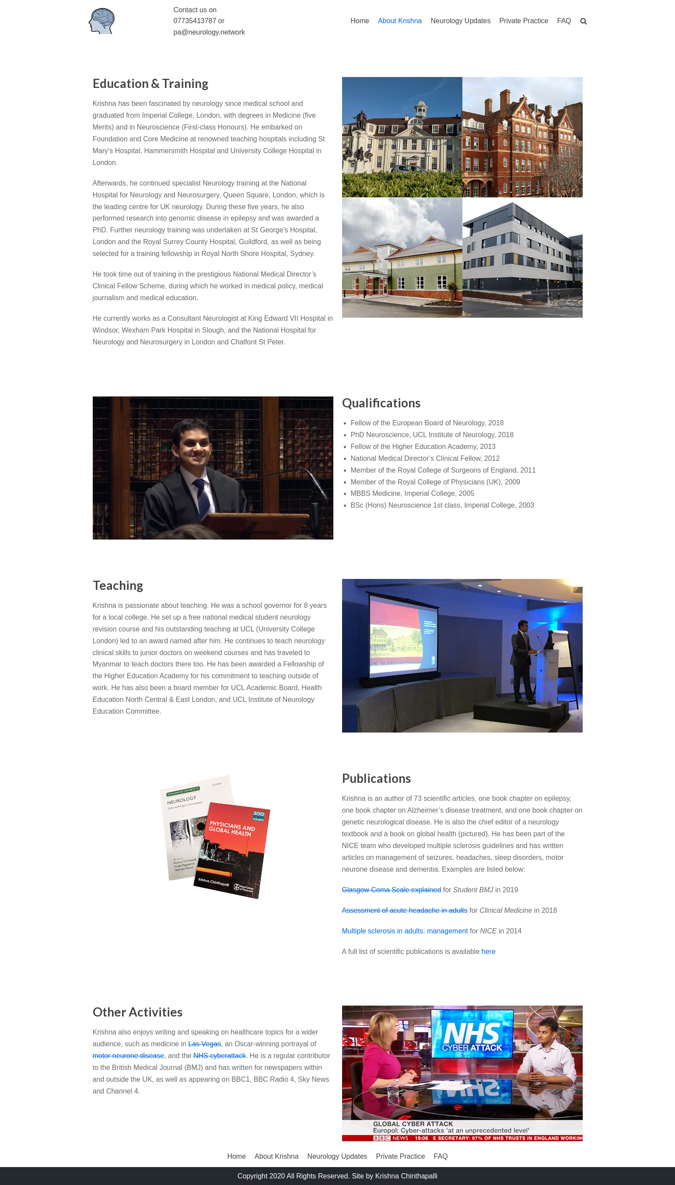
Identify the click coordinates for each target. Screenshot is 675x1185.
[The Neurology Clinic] (101, 21)
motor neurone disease (128, 1055)
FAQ (564, 21)
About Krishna (400, 21)
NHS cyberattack (219, 1055)
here (489, 951)
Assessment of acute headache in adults (405, 910)
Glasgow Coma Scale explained (391, 890)
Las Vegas (204, 1044)
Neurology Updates (460, 21)
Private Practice (523, 21)
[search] (583, 21)
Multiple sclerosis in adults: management (405, 931)
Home (359, 21)
